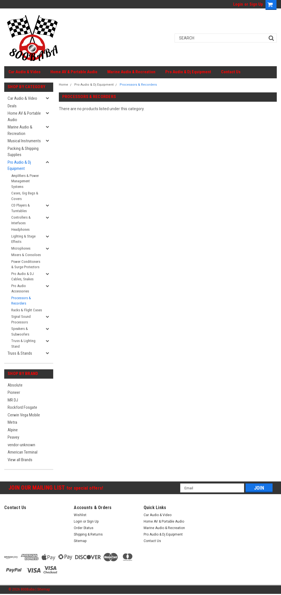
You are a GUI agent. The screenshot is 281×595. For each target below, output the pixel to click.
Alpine (13, 429)
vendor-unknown (21, 444)
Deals (12, 105)
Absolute (15, 385)
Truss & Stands (20, 353)
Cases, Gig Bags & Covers (24, 196)
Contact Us (230, 71)
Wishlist (80, 515)
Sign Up (256, 4)
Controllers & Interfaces (21, 220)
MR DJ (13, 400)
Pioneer (14, 392)
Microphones (20, 248)
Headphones (20, 229)
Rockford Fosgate (22, 407)
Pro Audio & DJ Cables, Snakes (22, 276)
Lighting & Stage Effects (23, 239)
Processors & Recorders (21, 301)
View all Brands (20, 459)
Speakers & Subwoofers (20, 331)
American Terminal (22, 452)
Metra (12, 422)
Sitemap (80, 541)
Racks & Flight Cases (26, 310)
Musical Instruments (24, 140)
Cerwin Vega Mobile (24, 415)
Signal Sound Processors (21, 319)
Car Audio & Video (24, 71)
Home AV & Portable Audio (73, 71)
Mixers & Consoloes (26, 255)
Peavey (13, 437)
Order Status (83, 528)
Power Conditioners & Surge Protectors (25, 264)
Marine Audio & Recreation (131, 71)
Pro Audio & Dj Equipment (188, 71)
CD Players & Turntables (20, 208)
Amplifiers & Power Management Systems (25, 181)
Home (63, 84)
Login (238, 4)
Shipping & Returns (88, 534)
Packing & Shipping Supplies (23, 151)
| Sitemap (42, 589)
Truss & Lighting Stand (23, 343)
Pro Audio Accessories (20, 289)
